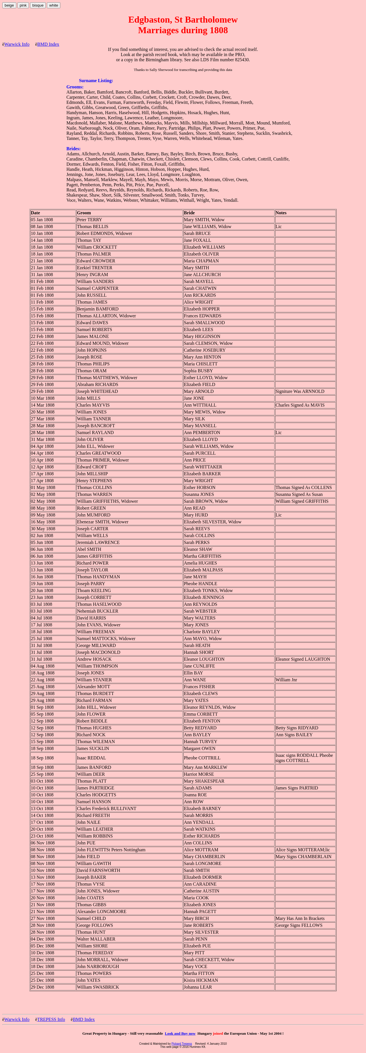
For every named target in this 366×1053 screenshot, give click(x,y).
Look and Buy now (180, 1033)
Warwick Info (16, 44)
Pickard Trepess (182, 1043)
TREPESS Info (51, 1019)
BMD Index (48, 44)
